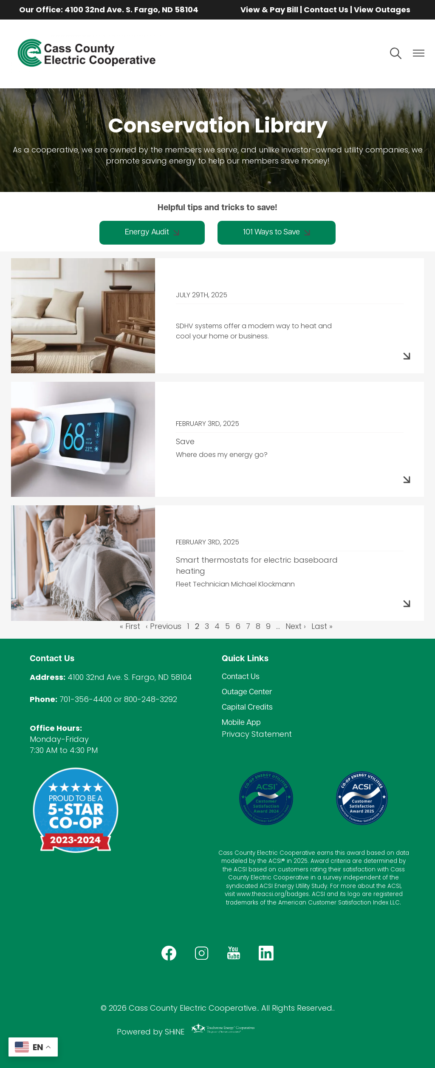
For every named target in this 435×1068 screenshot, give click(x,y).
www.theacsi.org (260, 894)
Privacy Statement (257, 734)
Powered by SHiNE (150, 1031)
